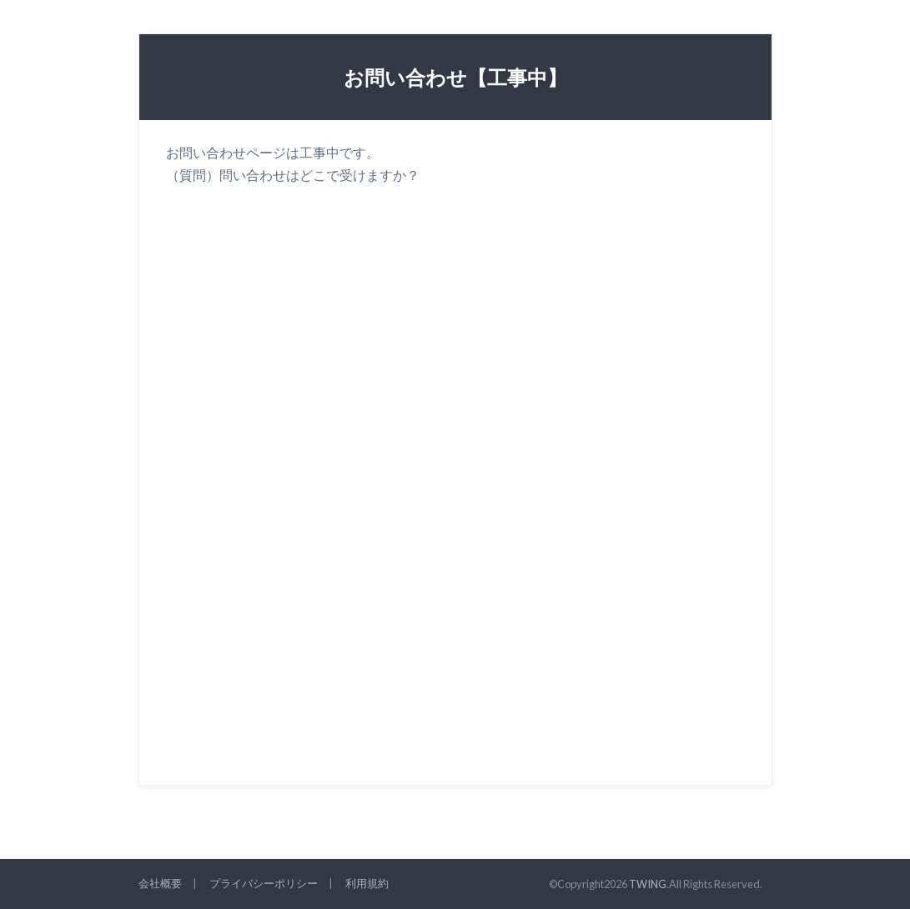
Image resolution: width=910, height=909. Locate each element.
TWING (647, 884)
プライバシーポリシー (263, 883)
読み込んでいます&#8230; (433, 462)
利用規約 (367, 883)
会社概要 (160, 883)
